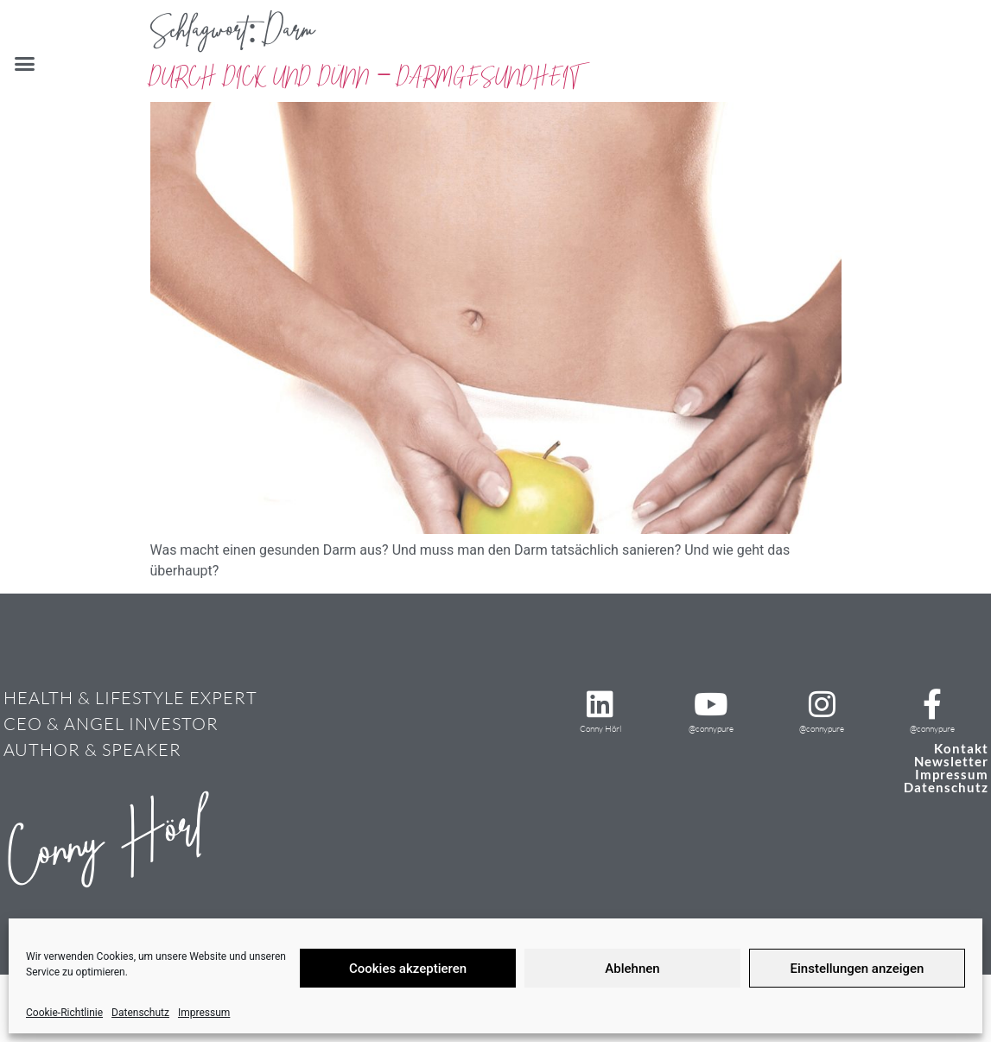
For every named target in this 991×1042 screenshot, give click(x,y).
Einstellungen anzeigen (857, 968)
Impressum (204, 1013)
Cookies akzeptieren (408, 968)
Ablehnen (632, 968)
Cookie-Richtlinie (64, 1013)
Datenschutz (140, 1013)
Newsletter (951, 761)
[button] (25, 64)
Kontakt (961, 748)
